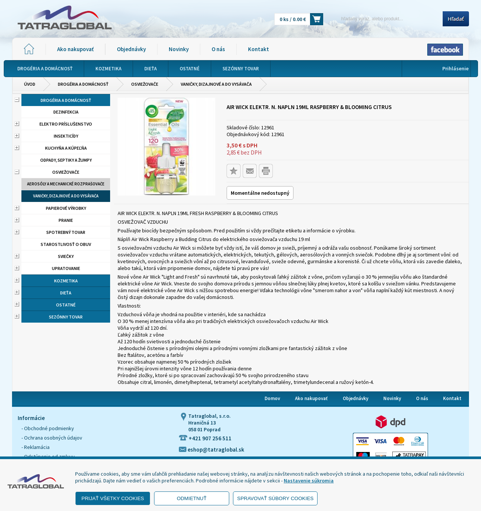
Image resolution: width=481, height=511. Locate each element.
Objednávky (131, 49)
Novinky (179, 49)
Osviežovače (144, 84)
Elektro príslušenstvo (65, 124)
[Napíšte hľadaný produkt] (385, 18)
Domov (272, 398)
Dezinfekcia (66, 112)
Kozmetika (66, 281)
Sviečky (66, 256)
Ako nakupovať (75, 49)
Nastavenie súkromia (309, 480)
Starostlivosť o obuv (66, 244)
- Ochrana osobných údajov (51, 437)
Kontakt (258, 49)
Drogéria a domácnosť (83, 84)
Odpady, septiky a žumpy (66, 160)
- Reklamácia (35, 447)
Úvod (29, 84)
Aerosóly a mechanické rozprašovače (65, 184)
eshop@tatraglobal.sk (211, 449)
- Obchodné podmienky (47, 428)
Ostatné (66, 305)
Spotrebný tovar (65, 232)
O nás (218, 49)
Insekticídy (66, 136)
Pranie (66, 220)
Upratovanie (66, 268)
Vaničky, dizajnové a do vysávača (216, 84)
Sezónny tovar (66, 317)
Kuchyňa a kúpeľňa (66, 148)
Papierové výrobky (66, 208)
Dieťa (65, 293)
